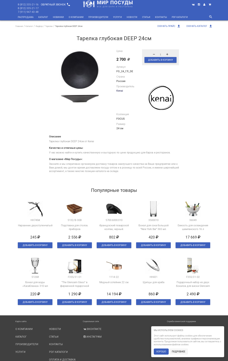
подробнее (178, 351)
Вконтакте (92, 329)
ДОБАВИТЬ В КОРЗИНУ (160, 60)
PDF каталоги (180, 17)
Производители (98, 17)
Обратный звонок (55, 4)
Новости (132, 17)
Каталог (43, 17)
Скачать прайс (169, 26)
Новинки (58, 17)
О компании (76, 17)
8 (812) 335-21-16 (28, 4)
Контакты (161, 17)
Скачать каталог (199, 26)
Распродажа (26, 17)
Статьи (146, 17)
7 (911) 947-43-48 (28, 11)
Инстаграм (92, 336)
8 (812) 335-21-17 (28, 8)
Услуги (117, 17)
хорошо (161, 351)
